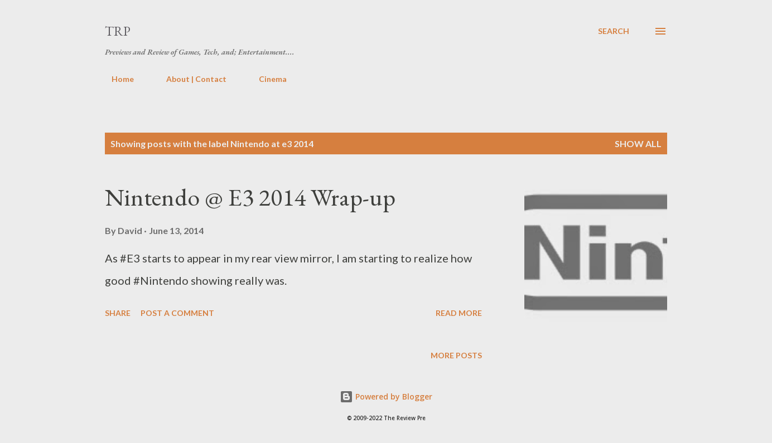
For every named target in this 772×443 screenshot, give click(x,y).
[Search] (613, 31)
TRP (118, 31)
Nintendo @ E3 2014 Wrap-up (250, 197)
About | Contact (190, 79)
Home (116, 79)
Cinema (266, 79)
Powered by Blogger (386, 396)
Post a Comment (177, 313)
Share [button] (118, 313)
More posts (456, 355)
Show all (638, 143)
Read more (459, 313)
